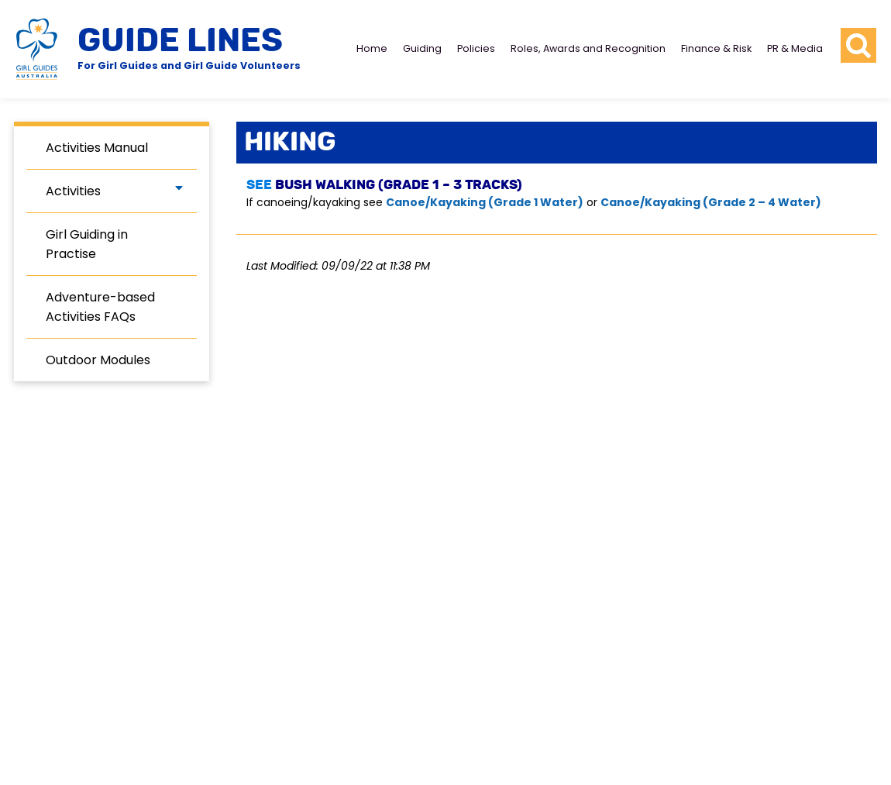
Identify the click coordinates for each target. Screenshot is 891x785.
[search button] (858, 46)
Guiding (422, 48)
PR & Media (795, 48)
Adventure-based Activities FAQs (100, 306)
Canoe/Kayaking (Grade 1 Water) (484, 202)
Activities (73, 191)
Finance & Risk (716, 48)
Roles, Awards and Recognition (588, 48)
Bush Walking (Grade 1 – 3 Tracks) (398, 185)
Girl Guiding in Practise (87, 244)
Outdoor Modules (98, 360)
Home (371, 48)
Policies (476, 48)
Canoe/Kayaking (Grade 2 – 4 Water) (712, 202)
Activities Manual (97, 148)
